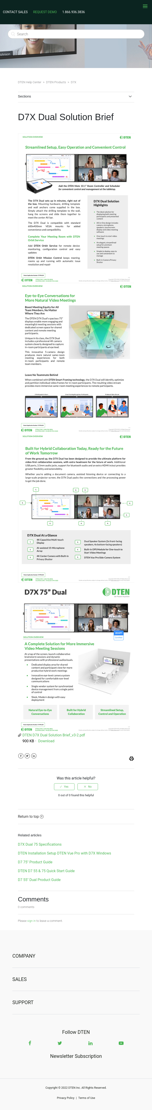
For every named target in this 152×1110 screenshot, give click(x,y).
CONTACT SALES (15, 12)
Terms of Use (86, 1098)
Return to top (31, 816)
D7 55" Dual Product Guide (39, 880)
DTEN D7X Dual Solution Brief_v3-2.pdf (54, 735)
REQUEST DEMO (45, 12)
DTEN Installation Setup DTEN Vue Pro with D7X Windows (64, 853)
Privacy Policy (66, 1098)
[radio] (64, 786)
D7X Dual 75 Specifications (40, 844)
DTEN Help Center (29, 82)
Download (46, 741)
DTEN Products (56, 82)
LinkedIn (34, 756)
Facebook (21, 756)
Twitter (27, 756)
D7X (73, 82)
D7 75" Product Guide (35, 862)
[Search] (76, 34)
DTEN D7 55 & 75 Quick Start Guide (46, 871)
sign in (31, 921)
